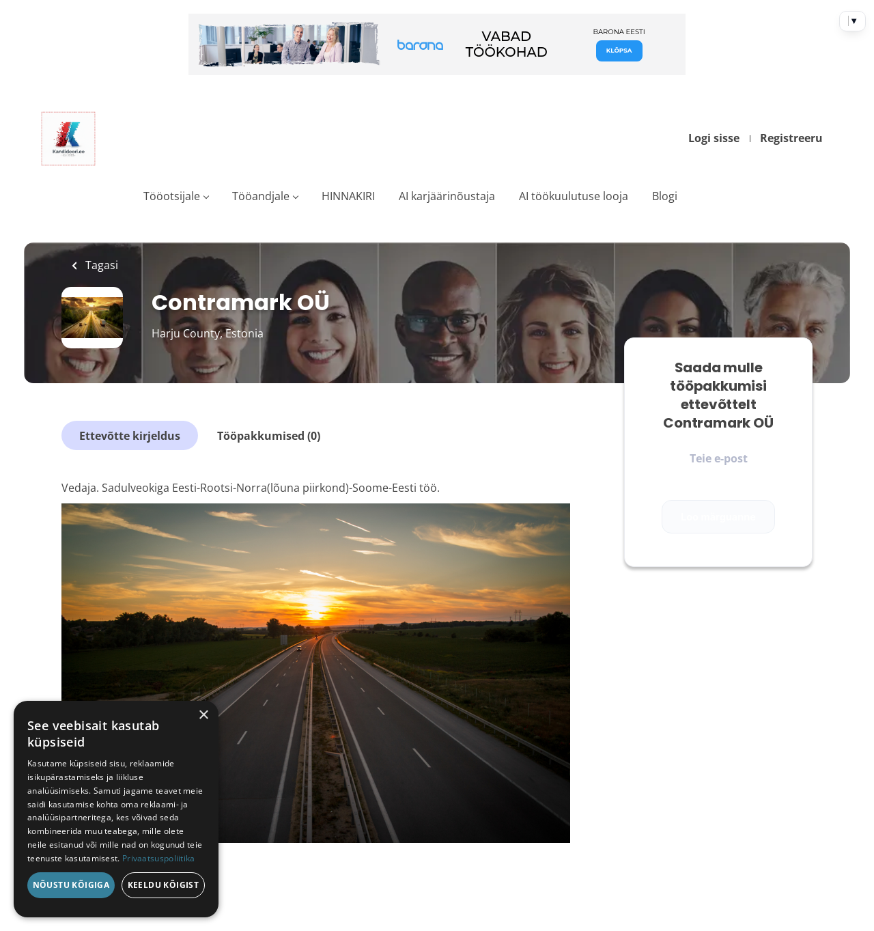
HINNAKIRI (348, 196)
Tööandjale (261, 196)
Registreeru (791, 138)
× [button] (203, 715)
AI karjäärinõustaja (447, 196)
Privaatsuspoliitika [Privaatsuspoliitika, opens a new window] (158, 858)
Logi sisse (713, 138)
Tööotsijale (171, 196)
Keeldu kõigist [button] (163, 885)
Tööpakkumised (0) (268, 435)
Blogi (664, 196)
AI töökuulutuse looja (573, 196)
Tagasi (100, 265)
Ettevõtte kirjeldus (129, 435)
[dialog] (116, 809)
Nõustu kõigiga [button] (71, 885)
